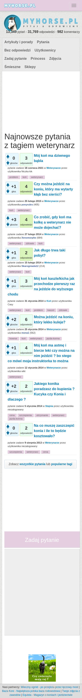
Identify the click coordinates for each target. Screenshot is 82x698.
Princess (38, 58)
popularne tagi (61, 464)
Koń (49, 301)
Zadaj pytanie (15, 58)
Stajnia (49, 406)
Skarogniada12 (29, 266)
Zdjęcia (55, 58)
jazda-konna (53, 338)
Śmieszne (12, 67)
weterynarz (37, 177)
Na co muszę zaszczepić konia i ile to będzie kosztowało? (54, 431)
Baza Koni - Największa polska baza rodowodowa (31, 691)
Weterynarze (53, 168)
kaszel (50, 310)
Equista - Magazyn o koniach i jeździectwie (47, 694)
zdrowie (30, 243)
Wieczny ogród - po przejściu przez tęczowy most (49, 687)
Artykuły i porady (18, 42)
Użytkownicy (45, 50)
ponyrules (27, 204)
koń (25, 177)
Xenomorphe (28, 237)
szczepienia (25, 415)
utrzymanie (42, 415)
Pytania (43, 42)
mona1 (25, 332)
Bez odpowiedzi (17, 50)
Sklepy (30, 67)
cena (12, 415)
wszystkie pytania (32, 464)
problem (13, 177)
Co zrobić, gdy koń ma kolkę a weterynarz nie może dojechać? (52, 222)
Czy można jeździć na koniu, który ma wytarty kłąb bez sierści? (53, 189)
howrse (13, 338)
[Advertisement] (40, 100)
